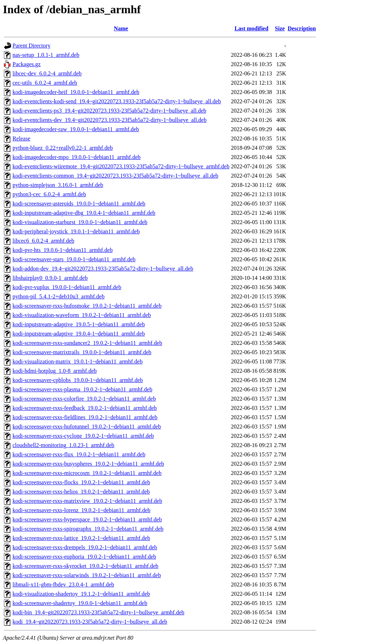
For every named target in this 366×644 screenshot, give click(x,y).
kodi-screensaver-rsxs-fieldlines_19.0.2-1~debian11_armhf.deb (85, 417)
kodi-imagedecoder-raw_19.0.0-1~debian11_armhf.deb (76, 129)
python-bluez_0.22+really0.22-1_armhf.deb (63, 148)
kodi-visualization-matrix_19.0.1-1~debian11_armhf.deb (78, 361)
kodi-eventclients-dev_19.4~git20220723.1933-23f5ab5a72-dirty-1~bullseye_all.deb (110, 120)
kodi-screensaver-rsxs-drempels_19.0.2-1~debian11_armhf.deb (85, 547)
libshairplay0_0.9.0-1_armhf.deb (50, 278)
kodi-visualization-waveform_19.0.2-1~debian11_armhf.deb (82, 315)
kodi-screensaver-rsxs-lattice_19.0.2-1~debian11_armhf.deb (81, 538)
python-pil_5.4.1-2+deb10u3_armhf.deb (58, 296)
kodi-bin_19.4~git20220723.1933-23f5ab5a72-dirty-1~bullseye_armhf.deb (98, 612)
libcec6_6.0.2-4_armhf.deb (43, 241)
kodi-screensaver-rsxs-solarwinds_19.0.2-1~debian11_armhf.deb (87, 575)
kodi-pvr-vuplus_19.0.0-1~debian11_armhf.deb (67, 287)
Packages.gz (27, 64)
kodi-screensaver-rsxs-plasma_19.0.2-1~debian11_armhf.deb (82, 389)
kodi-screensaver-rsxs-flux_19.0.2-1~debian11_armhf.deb (79, 454)
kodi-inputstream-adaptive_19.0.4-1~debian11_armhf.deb (79, 334)
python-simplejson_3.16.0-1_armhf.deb (58, 185)
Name (121, 28)
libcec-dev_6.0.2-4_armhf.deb (47, 73)
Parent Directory (31, 46)
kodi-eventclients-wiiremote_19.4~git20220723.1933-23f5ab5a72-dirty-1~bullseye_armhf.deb (121, 166)
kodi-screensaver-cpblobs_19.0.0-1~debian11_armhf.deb (78, 380)
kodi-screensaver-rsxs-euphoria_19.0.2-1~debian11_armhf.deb (84, 557)
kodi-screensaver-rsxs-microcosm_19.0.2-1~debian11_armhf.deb (87, 473)
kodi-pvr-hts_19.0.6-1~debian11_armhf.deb (63, 250)
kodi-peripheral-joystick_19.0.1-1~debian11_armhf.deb (76, 231)
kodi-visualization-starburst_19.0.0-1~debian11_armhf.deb (80, 222)
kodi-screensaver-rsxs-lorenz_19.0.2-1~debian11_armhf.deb (81, 510)
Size (280, 28)
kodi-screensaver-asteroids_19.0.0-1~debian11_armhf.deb (79, 203)
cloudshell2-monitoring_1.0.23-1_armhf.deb (63, 445)
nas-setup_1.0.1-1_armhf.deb (46, 55)
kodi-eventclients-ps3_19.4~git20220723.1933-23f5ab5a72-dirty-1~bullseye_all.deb (109, 111)
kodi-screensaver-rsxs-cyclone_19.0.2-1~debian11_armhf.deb (83, 436)
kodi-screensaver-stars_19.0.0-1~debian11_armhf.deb (74, 259)
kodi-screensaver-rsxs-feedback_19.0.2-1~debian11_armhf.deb (85, 408)
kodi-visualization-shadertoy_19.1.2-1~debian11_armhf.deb (81, 594)
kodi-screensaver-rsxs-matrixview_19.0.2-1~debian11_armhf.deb (87, 501)
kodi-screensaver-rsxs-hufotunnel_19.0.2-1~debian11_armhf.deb (87, 426)
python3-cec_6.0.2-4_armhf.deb (49, 194)
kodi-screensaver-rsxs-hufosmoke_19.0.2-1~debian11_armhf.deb (87, 306)
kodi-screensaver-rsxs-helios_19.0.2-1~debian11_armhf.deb (81, 492)
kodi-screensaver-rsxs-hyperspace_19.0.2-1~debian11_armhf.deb (87, 519)
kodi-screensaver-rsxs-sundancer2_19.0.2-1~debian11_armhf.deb (87, 343)
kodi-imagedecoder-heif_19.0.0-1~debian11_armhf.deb (76, 92)
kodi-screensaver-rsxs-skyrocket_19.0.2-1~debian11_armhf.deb (85, 566)
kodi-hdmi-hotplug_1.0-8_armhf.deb (55, 371)
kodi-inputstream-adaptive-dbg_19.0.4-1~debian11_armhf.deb (84, 213)
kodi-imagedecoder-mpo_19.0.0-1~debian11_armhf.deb (76, 157)
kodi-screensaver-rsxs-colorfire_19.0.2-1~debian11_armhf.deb (84, 399)
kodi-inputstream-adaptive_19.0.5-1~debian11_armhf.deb (79, 324)
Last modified (251, 28)
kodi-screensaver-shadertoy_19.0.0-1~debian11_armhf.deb (80, 603)
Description (302, 28)
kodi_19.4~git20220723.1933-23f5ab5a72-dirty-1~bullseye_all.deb (90, 622)
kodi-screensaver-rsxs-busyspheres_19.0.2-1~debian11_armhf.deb (88, 464)
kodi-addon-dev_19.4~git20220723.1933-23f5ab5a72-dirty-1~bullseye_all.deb (103, 269)
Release (21, 138)
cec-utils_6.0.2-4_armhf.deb (45, 83)
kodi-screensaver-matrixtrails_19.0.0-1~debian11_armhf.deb (82, 352)
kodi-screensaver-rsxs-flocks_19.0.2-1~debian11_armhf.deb (81, 482)
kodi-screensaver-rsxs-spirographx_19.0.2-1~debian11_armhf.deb (88, 529)
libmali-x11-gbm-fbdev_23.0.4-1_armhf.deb (63, 584)
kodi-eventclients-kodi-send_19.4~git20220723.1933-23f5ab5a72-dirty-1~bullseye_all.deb (117, 101)
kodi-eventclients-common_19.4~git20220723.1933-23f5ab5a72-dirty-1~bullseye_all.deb (115, 176)
